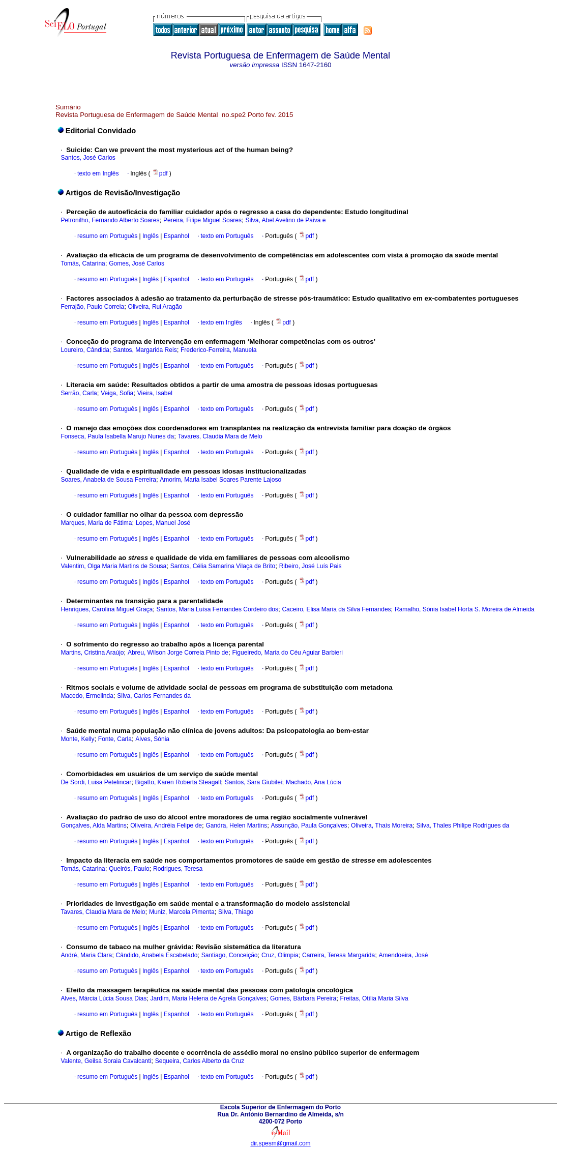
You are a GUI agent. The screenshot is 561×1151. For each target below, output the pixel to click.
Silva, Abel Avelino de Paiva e (285, 220)
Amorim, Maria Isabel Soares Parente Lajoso (220, 479)
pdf (160, 173)
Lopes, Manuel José (163, 522)
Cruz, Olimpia (280, 955)
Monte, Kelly (77, 739)
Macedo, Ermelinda (87, 695)
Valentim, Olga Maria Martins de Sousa (113, 566)
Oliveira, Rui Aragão (155, 306)
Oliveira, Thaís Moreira (381, 825)
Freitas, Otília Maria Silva (374, 998)
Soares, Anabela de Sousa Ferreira (108, 479)
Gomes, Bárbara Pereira (303, 998)
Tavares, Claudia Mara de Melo (220, 436)
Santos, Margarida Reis (144, 349)
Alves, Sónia (152, 739)
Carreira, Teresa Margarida (338, 955)
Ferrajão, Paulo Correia (92, 306)
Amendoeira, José (403, 955)
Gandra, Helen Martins (236, 825)
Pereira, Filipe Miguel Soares (202, 220)
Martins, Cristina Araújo (92, 652)
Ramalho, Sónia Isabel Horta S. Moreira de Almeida (465, 609)
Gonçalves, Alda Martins (93, 825)
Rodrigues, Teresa (177, 868)
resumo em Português (107, 236)
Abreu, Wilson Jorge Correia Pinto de (178, 652)
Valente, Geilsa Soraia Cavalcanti (106, 1061)
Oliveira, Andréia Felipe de (166, 825)
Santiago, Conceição (229, 955)
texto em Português (226, 236)
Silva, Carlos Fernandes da (154, 695)
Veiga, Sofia (117, 393)
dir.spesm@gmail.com (280, 1143)
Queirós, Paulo (129, 868)
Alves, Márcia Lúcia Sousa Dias (103, 998)
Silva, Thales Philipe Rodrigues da (463, 825)
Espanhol (175, 236)
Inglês (150, 236)
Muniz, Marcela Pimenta (182, 912)
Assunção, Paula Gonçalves (309, 825)
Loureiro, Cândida (85, 349)
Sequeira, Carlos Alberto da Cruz (199, 1061)
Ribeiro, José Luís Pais (310, 566)
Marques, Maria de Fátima (96, 522)
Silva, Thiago (235, 912)
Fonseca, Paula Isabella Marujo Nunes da (117, 436)
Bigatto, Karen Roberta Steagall (178, 782)
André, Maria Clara (86, 955)
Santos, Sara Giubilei (253, 782)
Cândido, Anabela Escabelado (157, 955)
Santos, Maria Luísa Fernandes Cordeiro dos (217, 609)
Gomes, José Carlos (136, 263)
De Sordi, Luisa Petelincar (96, 782)
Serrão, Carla (79, 393)
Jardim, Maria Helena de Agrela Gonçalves (209, 998)
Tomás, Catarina (83, 263)
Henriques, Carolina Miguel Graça (107, 609)
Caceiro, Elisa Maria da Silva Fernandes (336, 609)
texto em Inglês (98, 173)
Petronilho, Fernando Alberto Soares (110, 220)
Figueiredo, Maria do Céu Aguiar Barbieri (287, 652)
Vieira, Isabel (154, 393)
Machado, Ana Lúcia (313, 782)
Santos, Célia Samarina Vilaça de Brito (223, 566)
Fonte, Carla (115, 739)
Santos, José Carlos (88, 157)
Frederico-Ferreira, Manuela (218, 349)
